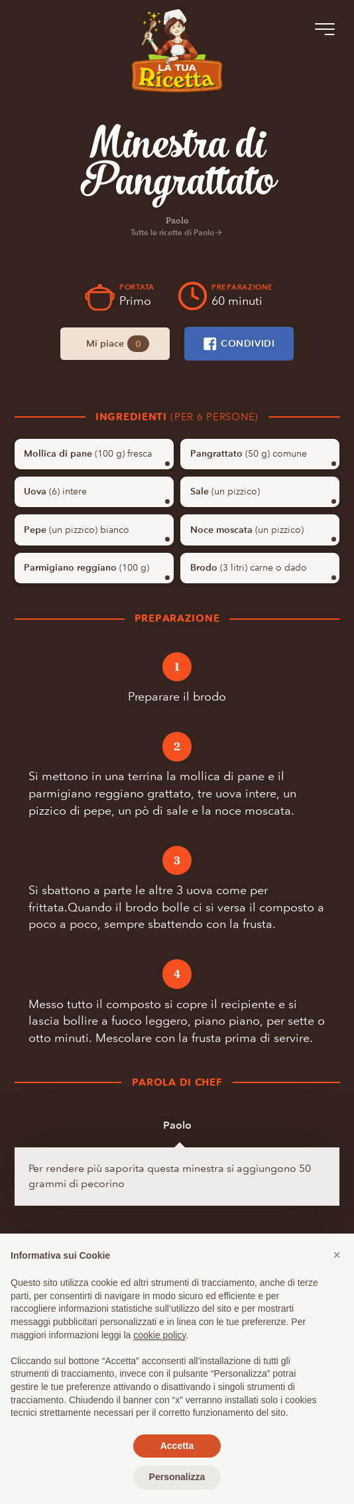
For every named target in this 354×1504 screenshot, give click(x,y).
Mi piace (117, 343)
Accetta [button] (177, 1445)
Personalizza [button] (177, 1477)
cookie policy (159, 1335)
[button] (336, 1254)
